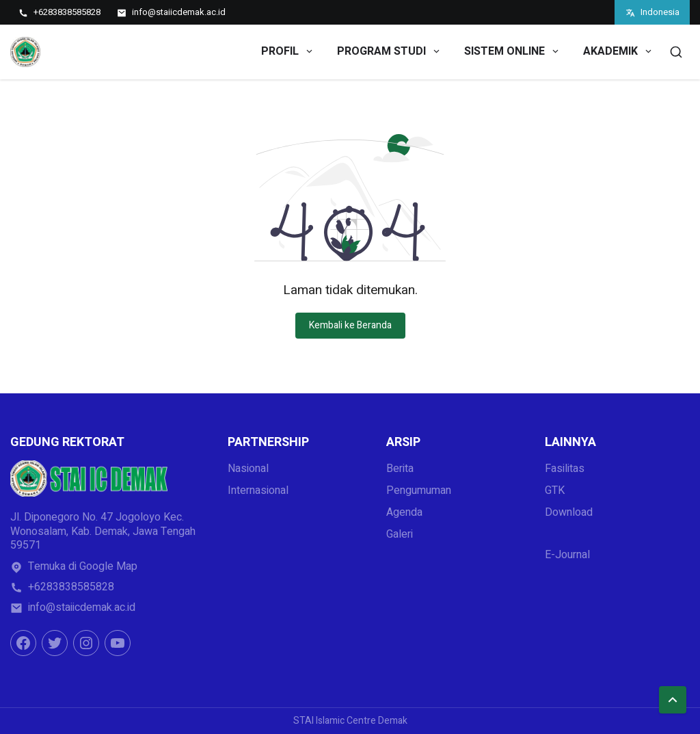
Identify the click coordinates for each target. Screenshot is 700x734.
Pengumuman (418, 490)
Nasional (248, 468)
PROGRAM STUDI (389, 51)
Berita (400, 468)
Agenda (404, 512)
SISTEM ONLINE (512, 51)
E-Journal (567, 555)
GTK (555, 490)
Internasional (258, 490)
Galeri (399, 534)
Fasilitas (564, 468)
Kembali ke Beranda (350, 325)
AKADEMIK (618, 51)
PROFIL (287, 51)
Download (569, 512)
